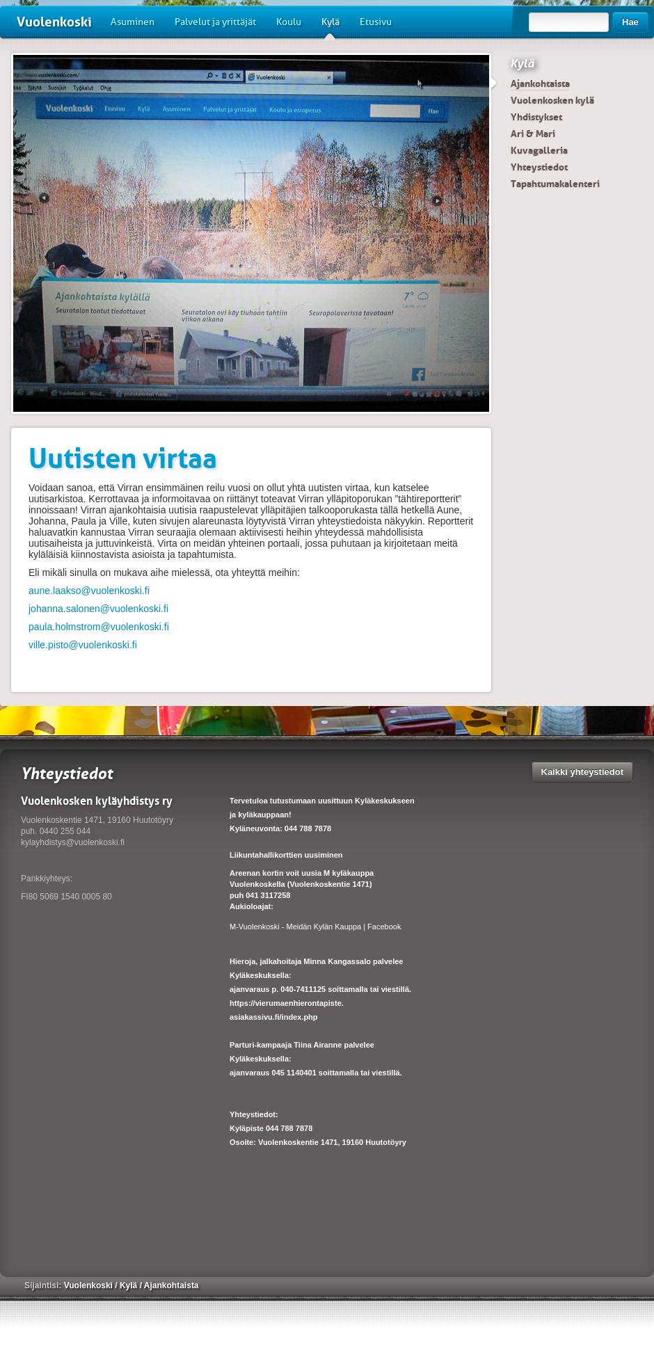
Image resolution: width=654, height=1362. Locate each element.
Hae (630, 22)
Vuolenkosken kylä (552, 100)
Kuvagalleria (539, 150)
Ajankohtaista (540, 83)
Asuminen (132, 22)
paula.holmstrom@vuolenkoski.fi (99, 626)
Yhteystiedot (539, 167)
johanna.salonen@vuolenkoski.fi (98, 608)
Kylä (330, 27)
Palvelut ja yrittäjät (215, 22)
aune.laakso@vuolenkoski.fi (89, 590)
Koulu (288, 22)
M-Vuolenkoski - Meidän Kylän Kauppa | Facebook (315, 926)
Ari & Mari (533, 133)
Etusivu (376, 22)
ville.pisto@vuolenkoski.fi (83, 644)
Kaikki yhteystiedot (582, 772)
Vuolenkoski (54, 22)
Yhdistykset (536, 117)
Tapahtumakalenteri (555, 183)
